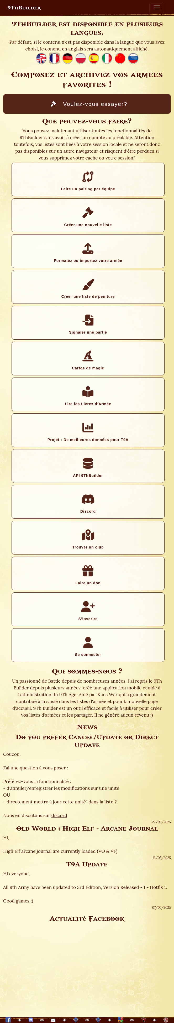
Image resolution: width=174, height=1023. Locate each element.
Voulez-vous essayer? (89, 104)
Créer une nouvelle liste (88, 217)
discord (59, 815)
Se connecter (88, 647)
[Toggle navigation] (156, 8)
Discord (88, 503)
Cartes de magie (88, 360)
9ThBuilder (24, 7)
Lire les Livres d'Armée (88, 396)
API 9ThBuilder (88, 468)
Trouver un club (88, 539)
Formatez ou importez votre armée (88, 253)
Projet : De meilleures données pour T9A (88, 432)
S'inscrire (88, 611)
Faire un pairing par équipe (88, 181)
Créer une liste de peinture (88, 289)
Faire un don (88, 575)
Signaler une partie (88, 324)
